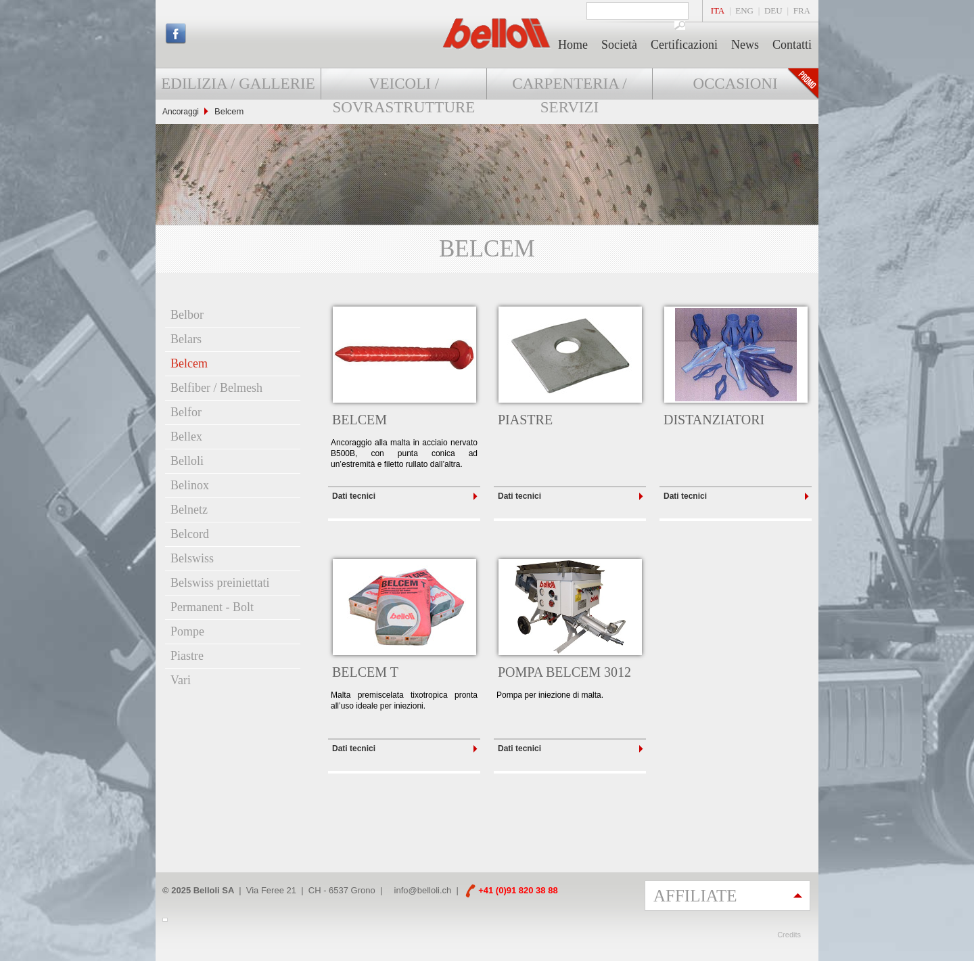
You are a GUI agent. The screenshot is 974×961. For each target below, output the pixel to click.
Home (573, 44)
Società (619, 44)
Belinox (189, 485)
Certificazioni (684, 44)
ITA (718, 10)
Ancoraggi (180, 111)
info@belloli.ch (423, 890)
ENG (744, 10)
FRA (801, 10)
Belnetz (189, 509)
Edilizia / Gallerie (238, 83)
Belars (186, 339)
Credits (789, 935)
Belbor (187, 314)
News (745, 44)
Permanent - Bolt (212, 607)
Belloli (187, 461)
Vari (180, 680)
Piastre (187, 656)
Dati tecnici (353, 496)
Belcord (189, 534)
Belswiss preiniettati (219, 582)
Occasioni (735, 83)
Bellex (186, 436)
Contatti (792, 44)
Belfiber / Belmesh (216, 388)
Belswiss (192, 558)
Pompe (187, 631)
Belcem (189, 363)
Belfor (186, 412)
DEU (773, 10)
